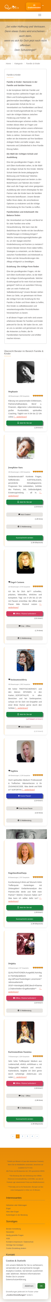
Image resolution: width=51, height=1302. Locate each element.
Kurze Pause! (24, 796)
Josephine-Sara (15, 467)
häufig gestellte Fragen (15, 1235)
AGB (8, 1239)
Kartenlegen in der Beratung (17, 1215)
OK (41, 1286)
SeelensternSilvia (18, 679)
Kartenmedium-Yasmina (19, 1052)
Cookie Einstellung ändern (16, 1248)
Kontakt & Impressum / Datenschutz (19, 1242)
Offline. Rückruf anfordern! (24, 614)
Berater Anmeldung (13, 1229)
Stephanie (13, 391)
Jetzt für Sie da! (24, 423)
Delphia (12, 963)
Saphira (14, 771)
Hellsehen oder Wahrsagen (16, 1205)
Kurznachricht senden (24, 538)
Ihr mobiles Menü (14, 15)
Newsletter (10, 1232)
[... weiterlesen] (20, 417)
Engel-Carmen (17, 582)
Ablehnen (29, 1286)
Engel (8, 1208)
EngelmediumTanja (17, 873)
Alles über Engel (12, 1212)
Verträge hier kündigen (14, 1245)
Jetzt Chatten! (24, 515)
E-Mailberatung (24, 527)
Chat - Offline (24, 626)
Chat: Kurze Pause (24, 808)
